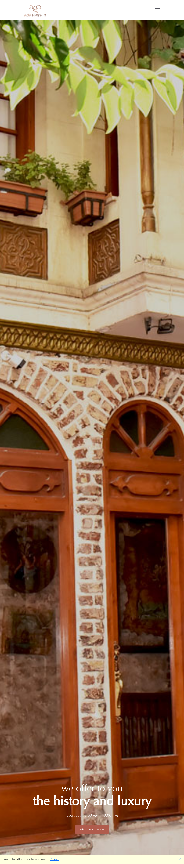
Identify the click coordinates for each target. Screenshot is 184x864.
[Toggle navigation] (155, 10)
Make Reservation (92, 829)
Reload (54, 859)
